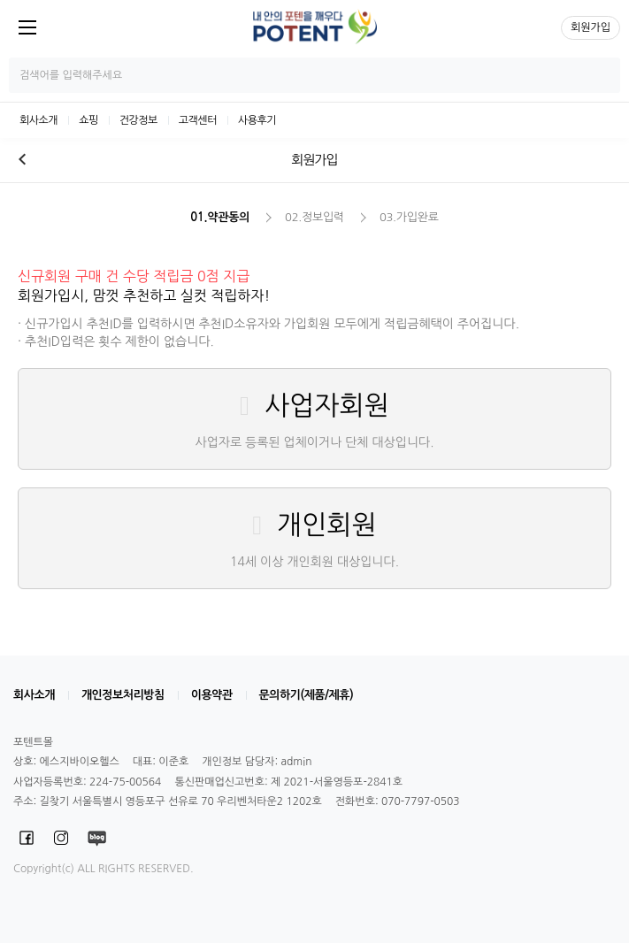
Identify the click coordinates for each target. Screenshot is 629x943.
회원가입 (590, 27)
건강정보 (138, 120)
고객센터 (198, 120)
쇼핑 (88, 120)
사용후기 (257, 120)
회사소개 (38, 120)
